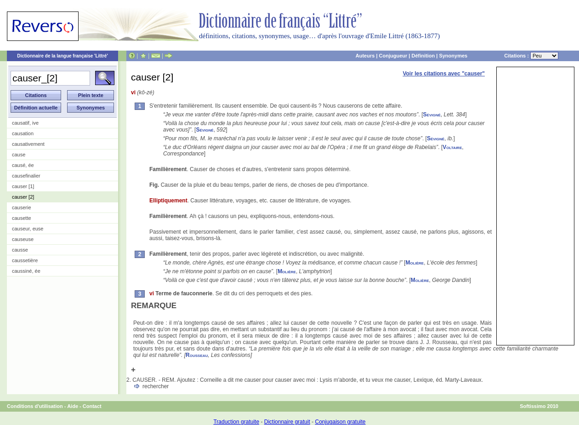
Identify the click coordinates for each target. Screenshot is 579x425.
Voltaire (452, 147)
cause (18, 154)
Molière (414, 262)
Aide (72, 406)
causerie (21, 207)
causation (23, 133)
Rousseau (197, 355)
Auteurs (365, 55)
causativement (28, 144)
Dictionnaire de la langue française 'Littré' (62, 55)
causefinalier (26, 175)
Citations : (531, 55)
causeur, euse (28, 228)
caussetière (25, 260)
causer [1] (23, 186)
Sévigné (432, 114)
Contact (92, 406)
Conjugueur (393, 55)
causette (21, 218)
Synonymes (453, 55)
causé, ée (23, 165)
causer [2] (23, 197)
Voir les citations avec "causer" (444, 73)
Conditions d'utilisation (35, 406)
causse (20, 250)
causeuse (23, 239)
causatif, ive (25, 123)
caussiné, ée (26, 271)
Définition (423, 55)
